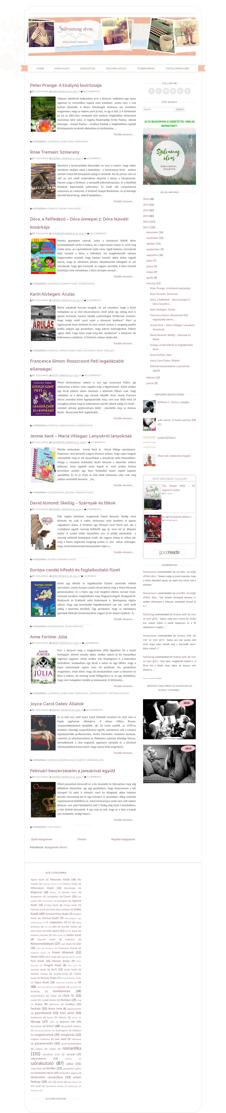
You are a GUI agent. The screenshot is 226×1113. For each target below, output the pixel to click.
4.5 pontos (53, 141)
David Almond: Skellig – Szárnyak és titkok (73, 502)
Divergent (62, 900)
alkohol (49, 987)
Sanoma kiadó (38, 969)
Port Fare (72, 965)
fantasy (36, 1008)
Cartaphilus (52, 896)
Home (40, 68)
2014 (146, 210)
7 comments (94, 777)
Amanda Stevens (50, 884)
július (149, 260)
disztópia (65, 1000)
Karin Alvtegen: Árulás (52, 294)
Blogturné (36, 892)
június (149, 266)
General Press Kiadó (57, 914)
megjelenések (43, 1035)
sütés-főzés (36, 1068)
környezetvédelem (43, 1030)
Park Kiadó (74, 208)
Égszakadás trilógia (55, 1086)
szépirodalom (94, 760)
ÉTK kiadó (36, 1086)
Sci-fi (54, 969)
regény (80, 760)
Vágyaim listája (116, 68)
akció (39, 987)
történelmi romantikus (47, 1077)
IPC (70, 922)
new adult (61, 1039)
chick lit (68, 995)
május (149, 272)
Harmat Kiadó (50, 918)
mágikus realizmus (40, 1039)
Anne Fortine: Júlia (48, 636)
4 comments (94, 158)
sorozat (70, 1054)
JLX (46, 926)
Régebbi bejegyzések (123, 839)
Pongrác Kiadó (84, 492)
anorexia (74, 987)
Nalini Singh (50, 956)
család (34, 1000)
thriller (109, 350)
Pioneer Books (61, 961)
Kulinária (70, 939)
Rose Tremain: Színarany (54, 152)
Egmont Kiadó (69, 283)
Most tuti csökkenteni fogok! (174, 455)
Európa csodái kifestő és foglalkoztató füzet (75, 569)
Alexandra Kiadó (60, 879)
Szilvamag (42, 91)
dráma (63, 208)
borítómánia (61, 991)
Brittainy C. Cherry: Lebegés (173, 402)
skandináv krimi (93, 350)
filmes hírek (55, 1008)
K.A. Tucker (168, 493)
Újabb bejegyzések (41, 839)
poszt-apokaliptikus (71, 1043)
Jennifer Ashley (69, 926)
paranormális (44, 1043)
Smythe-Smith (60, 973)
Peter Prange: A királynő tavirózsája (66, 85)
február (150, 377)
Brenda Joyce (69, 892)
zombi (60, 1081)
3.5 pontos (53, 693)
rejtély (52, 1048)
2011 (146, 227)
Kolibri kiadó (74, 935)
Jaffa (54, 926)
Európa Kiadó (51, 905)
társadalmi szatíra (72, 1068)
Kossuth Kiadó (46, 939)
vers (50, 1081)
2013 (146, 216)
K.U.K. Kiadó (71, 931)
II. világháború (54, 922)
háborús (62, 1017)
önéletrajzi (73, 1086)
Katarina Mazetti (39, 935)
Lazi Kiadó (66, 943)
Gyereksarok (146, 68)
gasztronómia (74, 1008)
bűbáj (53, 995)
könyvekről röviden (71, 1026)
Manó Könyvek (74, 626)
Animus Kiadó (67, 350)
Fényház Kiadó (38, 909)
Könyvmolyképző (42, 944)
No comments (91, 91)
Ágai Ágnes (73, 1082)
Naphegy (65, 957)
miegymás (68, 1035)
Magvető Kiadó (38, 952)
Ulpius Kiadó (41, 982)
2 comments (98, 442)
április (149, 277)
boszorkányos (38, 995)
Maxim (35, 956)
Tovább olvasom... (124, 134)
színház (68, 1058)
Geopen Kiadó (67, 760)
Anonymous (150, 572)
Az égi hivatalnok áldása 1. (177, 516)
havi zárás (54, 827)
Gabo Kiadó (67, 141)
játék (52, 1022)
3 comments (94, 300)
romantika (81, 141)
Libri (78, 943)
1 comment (90, 576)
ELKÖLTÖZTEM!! (167, 438)
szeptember (153, 249)
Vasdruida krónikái (64, 982)
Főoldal (82, 839)
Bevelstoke (69, 888)
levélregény (62, 1030)
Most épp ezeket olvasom (170, 478)
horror (50, 1017)
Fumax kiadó (70, 905)
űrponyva (35, 1090)
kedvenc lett (67, 1021)
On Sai (75, 957)
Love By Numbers (45, 948)
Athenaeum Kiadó (42, 888)
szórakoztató (98, 693)
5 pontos (52, 208)
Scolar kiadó (70, 969)
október (150, 243)
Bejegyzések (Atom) (56, 847)
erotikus (70, 1004)
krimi (79, 350)
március (150, 283)
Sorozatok (87, 68)
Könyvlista (62, 68)
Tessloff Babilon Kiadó (71, 978)
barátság (35, 991)
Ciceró (67, 896)
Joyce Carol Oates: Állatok (57, 703)
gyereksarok (86, 283)
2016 (146, 199)
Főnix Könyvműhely (60, 909)
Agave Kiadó (37, 879)
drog (79, 1000)
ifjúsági (70, 492)
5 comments (94, 509)
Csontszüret (47, 901)
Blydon (53, 892)
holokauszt (36, 1017)
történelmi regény (68, 1073)
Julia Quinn (53, 931)
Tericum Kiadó (48, 978)
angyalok (61, 986)
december (152, 232)
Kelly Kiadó (57, 935)
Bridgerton (36, 896)
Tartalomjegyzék (177, 68)
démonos (54, 1004)
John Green (37, 931)
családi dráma (49, 1000)
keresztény (36, 1026)
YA (79, 982)
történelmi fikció (118, 693)
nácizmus (76, 1039)
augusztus (152, 255)
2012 (146, 221)
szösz (69, 1064)
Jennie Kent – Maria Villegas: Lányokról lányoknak (81, 436)
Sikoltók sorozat (39, 973)
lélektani (76, 1030)
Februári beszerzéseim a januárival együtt (72, 770)
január (150, 383)
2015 (146, 204)
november (152, 238)
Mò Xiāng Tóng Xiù (170, 520)
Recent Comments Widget (152, 678)
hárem (75, 1017)
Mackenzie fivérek (67, 948)
